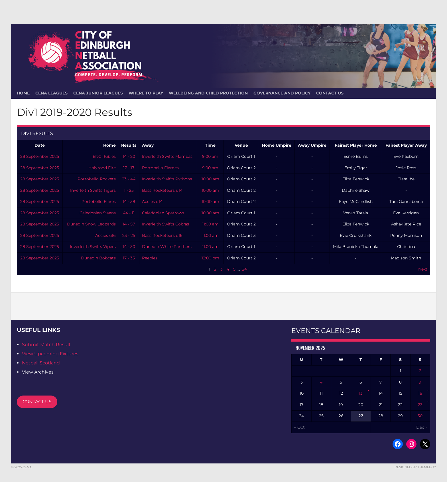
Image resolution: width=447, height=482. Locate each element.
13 (361, 393)
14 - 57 (129, 224)
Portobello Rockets (97, 178)
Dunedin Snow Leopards (91, 224)
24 (244, 269)
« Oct (299, 427)
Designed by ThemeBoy (415, 467)
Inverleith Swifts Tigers (93, 190)
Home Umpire (276, 145)
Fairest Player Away (406, 145)
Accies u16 (105, 235)
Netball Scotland (41, 363)
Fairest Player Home (356, 145)
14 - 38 (129, 201)
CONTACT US (37, 401)
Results (128, 145)
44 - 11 (129, 212)
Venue (241, 145)
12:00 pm (210, 258)
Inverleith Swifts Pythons (167, 178)
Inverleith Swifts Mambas (167, 156)
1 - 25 (129, 190)
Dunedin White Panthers (167, 246)
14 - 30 (129, 246)
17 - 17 (128, 167)
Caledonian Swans (98, 212)
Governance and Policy (281, 93)
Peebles (149, 258)
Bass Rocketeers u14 (162, 190)
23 (420, 404)
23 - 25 (128, 235)
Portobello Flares (99, 201)
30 (420, 415)
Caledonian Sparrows (163, 212)
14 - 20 (129, 156)
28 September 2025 (39, 156)
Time (210, 145)
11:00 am (210, 224)
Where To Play (146, 93)
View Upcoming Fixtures (50, 353)
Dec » (421, 427)
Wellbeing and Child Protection (208, 93)
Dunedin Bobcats (98, 258)
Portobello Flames (160, 167)
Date (39, 145)
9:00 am (210, 156)
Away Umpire (312, 145)
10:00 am (210, 178)
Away (148, 145)
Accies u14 (152, 201)
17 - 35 (129, 258)
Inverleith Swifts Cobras (165, 224)
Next (422, 269)
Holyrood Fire (102, 167)
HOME (23, 93)
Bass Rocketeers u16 (162, 235)
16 (420, 393)
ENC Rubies (104, 156)
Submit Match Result (46, 344)
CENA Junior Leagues (98, 93)
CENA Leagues (51, 93)
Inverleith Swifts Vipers (93, 246)
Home (109, 145)
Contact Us (330, 93)
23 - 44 (128, 178)
